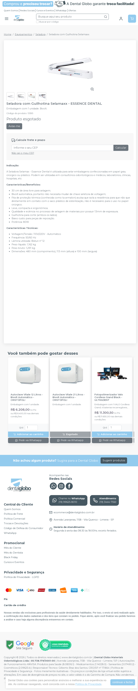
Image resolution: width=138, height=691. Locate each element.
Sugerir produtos (114, 460)
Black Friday (11, 557)
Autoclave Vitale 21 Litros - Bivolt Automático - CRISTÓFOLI (69, 397)
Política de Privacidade (88, 684)
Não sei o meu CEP (23, 153)
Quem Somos (11, 10)
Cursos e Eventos (45, 10)
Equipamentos (23, 34)
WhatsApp (61, 10)
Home (7, 34)
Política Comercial (14, 518)
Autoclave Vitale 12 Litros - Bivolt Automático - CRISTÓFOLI (27, 397)
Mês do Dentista (13, 552)
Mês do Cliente (12, 547)
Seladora (40, 34)
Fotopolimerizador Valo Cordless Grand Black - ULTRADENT (108, 397)
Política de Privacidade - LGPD (21, 577)
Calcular (121, 147)
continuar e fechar (122, 682)
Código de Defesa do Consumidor (23, 528)
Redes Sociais (27, 10)
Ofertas (72, 10)
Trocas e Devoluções (16, 523)
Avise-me (14, 126)
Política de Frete (13, 513)
